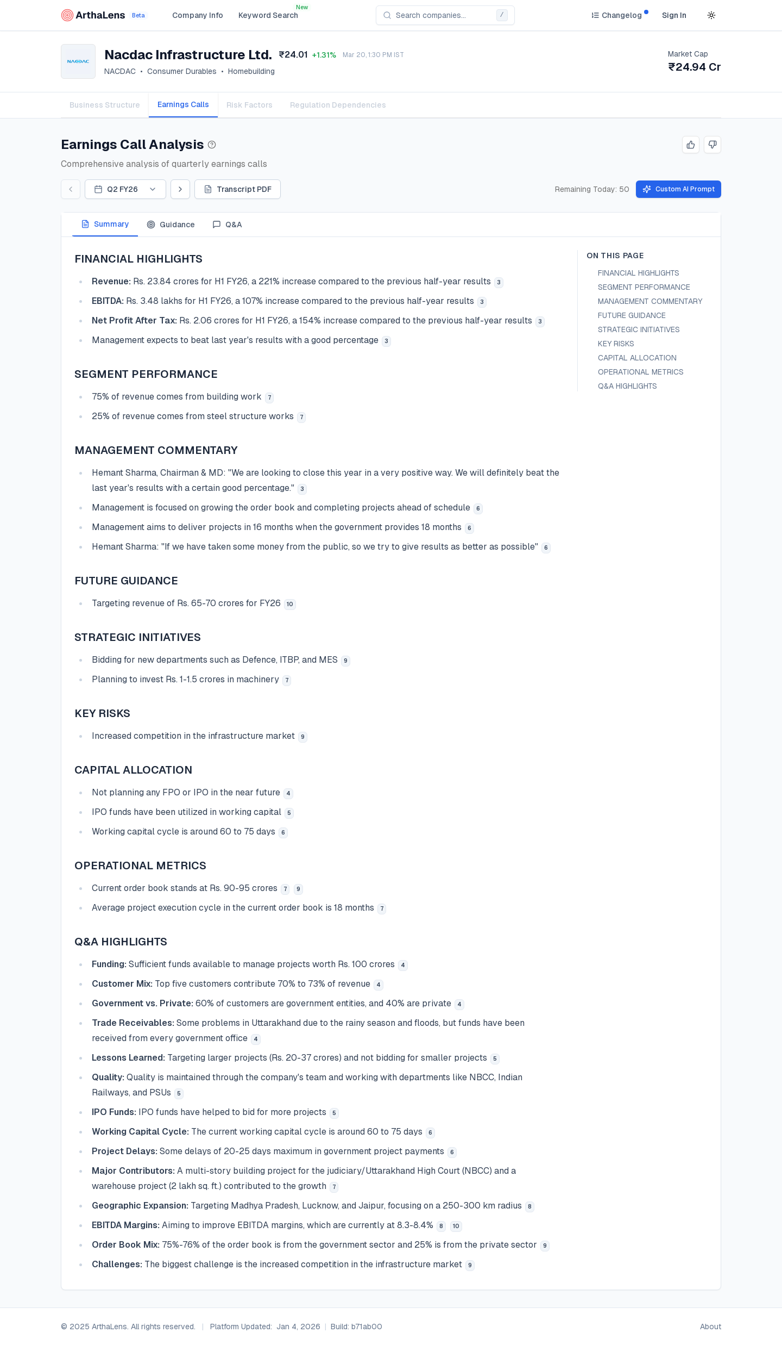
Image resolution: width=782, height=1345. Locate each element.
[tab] (183, 104)
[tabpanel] (391, 763)
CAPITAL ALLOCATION (637, 358)
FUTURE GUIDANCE (632, 315)
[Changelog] (616, 15)
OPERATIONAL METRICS (641, 372)
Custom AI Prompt (678, 189)
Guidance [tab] (171, 224)
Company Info (197, 15)
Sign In (674, 15)
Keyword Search (268, 15)
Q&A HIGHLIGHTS (627, 386)
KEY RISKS (616, 343)
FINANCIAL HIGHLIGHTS (638, 273)
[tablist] (391, 105)
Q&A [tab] (227, 224)
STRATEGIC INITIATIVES (639, 329)
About (710, 1326)
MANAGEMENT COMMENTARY (650, 301)
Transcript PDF (238, 189)
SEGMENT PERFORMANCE (644, 287)
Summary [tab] (105, 224)
